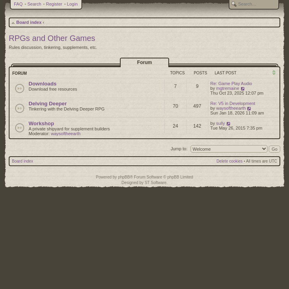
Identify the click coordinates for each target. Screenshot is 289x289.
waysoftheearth (231, 108)
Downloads (42, 84)
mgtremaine (227, 88)
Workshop (41, 123)
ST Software (155, 182)
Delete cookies (230, 161)
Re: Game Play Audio (231, 83)
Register (54, 4)
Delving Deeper (48, 104)
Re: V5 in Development (232, 103)
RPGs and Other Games (52, 38)
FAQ (18, 4)
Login (72, 4)
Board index (29, 22)
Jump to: (179, 148)
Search (34, 4)
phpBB (124, 177)
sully (220, 123)
